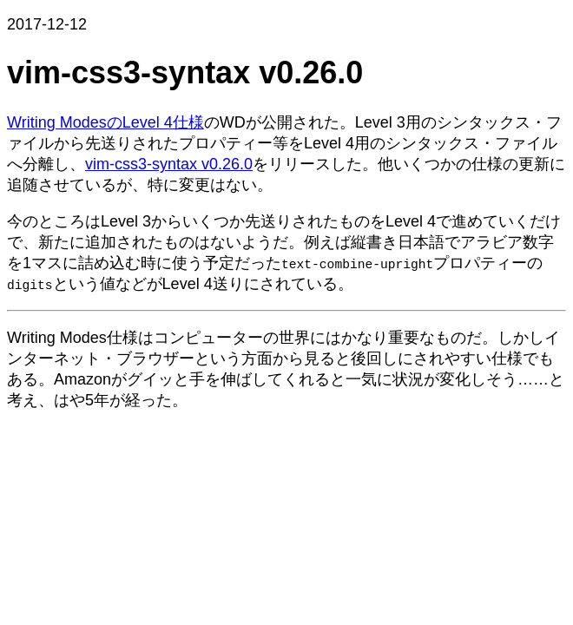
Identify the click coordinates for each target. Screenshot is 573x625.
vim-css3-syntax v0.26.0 (169, 164)
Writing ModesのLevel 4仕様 (105, 122)
